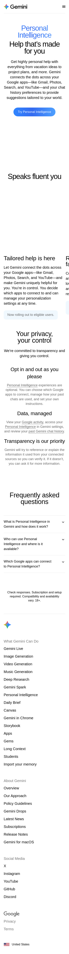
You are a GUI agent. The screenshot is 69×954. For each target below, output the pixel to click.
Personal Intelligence (22, 385)
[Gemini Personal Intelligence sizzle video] (34, 144)
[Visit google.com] (34, 914)
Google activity (32, 422)
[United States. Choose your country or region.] (34, 944)
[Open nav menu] (64, 6)
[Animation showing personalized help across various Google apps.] (34, 221)
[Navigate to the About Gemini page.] (15, 6)
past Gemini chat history (46, 431)
